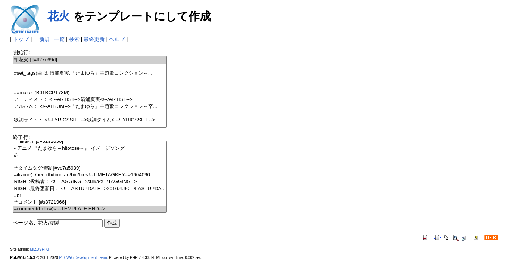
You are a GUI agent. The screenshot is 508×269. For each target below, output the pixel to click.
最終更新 (94, 39)
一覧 (59, 39)
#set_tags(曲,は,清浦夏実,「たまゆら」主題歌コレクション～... (89, 73)
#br (89, 195)
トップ (21, 39)
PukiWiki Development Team (83, 258)
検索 (74, 39)
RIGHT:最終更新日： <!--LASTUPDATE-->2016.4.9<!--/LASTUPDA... (89, 188)
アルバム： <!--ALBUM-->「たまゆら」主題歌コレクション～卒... (89, 106)
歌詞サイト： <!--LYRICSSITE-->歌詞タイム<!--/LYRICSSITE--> (89, 120)
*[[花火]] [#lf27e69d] (89, 60)
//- (89, 155)
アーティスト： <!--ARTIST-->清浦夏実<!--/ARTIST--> (89, 99)
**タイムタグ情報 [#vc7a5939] (89, 168)
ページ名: (24, 223)
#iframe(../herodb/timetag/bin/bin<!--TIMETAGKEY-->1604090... (89, 175)
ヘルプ (117, 39)
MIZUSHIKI (39, 249)
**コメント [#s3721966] (89, 202)
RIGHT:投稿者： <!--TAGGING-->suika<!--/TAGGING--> (89, 181)
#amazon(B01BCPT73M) (89, 93)
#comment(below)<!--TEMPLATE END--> (89, 209)
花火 (58, 16)
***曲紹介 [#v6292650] (89, 141)
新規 (44, 39)
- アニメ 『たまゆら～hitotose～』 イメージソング (89, 148)
